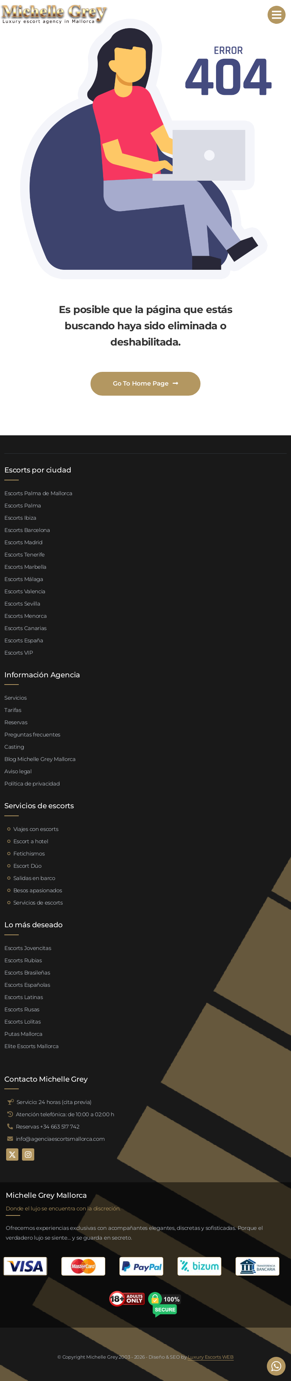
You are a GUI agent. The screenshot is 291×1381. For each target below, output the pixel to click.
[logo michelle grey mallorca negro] (54, 6)
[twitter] (12, 1154)
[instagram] (28, 1154)
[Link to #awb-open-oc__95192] (277, 15)
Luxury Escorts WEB (211, 1357)
